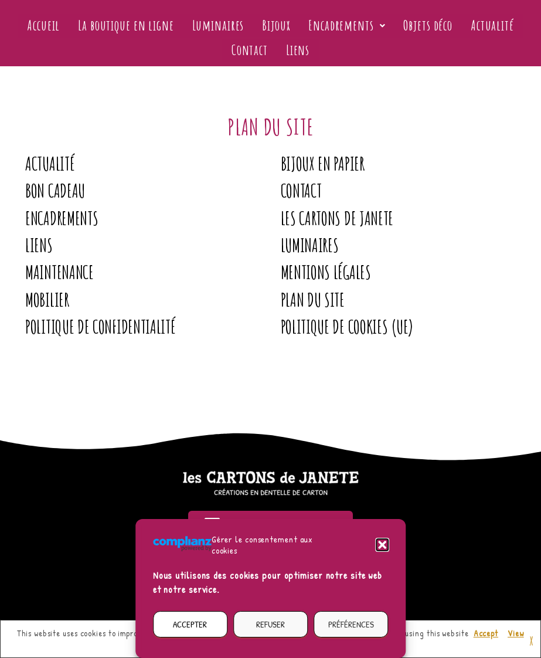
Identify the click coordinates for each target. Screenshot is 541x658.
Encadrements (345, 25)
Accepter (190, 624)
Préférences (351, 624)
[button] (382, 545)
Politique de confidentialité (100, 326)
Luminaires (219, 25)
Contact (250, 50)
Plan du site (313, 299)
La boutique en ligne (129, 25)
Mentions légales (326, 272)
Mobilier (47, 299)
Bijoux (276, 25)
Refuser (270, 624)
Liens (297, 50)
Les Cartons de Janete (337, 218)
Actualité (487, 25)
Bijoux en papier (323, 163)
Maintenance (59, 272)
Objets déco (425, 25)
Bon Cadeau (55, 190)
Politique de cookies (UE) (347, 326)
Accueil (48, 25)
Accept (486, 633)
